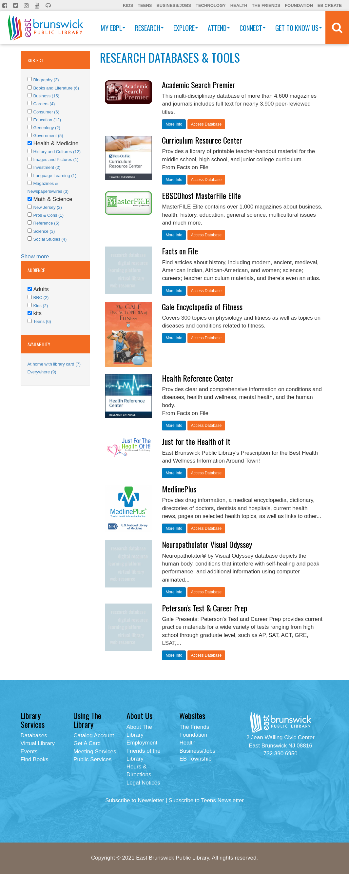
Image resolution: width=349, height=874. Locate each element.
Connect (252, 28)
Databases (34, 735)
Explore (185, 28)
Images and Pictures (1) (56, 159)
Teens (145, 5)
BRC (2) (41, 297)
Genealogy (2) (46, 127)
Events (29, 751)
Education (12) (47, 119)
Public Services (92, 759)
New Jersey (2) (47, 207)
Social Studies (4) (50, 239)
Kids (128, 5)
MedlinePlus (179, 489)
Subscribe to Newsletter (134, 800)
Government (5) (48, 135)
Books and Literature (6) (56, 88)
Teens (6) (42, 321)
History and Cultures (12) (57, 151)
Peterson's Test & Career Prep (204, 608)
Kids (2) (40, 305)
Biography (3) (46, 79)
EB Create (330, 5)
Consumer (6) (46, 111)
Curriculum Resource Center (202, 140)
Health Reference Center (197, 378)
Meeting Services (94, 751)
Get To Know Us (298, 28)
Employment (141, 743)
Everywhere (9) (42, 371)
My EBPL (113, 28)
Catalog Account (93, 735)
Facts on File (180, 251)
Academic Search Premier (198, 84)
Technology (211, 5)
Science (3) (44, 231)
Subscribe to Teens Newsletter (206, 800)
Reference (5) (46, 223)
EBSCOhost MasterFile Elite (201, 195)
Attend (219, 28)
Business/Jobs (173, 5)
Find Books (34, 759)
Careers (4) (44, 103)
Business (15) (46, 95)
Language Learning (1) (55, 175)
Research (149, 28)
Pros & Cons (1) (48, 215)
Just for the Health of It (196, 441)
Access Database (206, 124)
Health (238, 5)
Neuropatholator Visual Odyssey (207, 544)
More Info (173, 124)
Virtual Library (38, 743)
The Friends (266, 5)
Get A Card (87, 743)
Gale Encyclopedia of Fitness (202, 306)
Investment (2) (47, 167)
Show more (35, 256)
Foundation (299, 5)
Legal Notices (143, 783)
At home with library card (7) (54, 364)
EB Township (195, 759)
